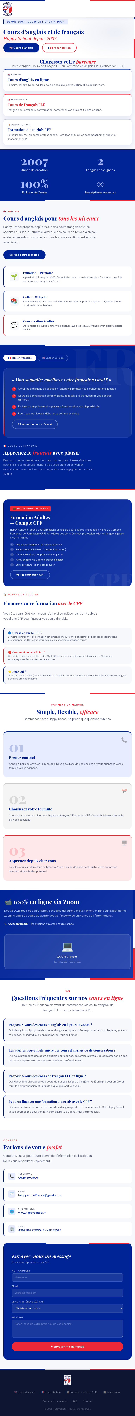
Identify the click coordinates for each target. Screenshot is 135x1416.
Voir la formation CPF (30, 575)
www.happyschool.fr (32, 1212)
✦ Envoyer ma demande (67, 1346)
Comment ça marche (55, 1401)
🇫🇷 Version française (20, 357)
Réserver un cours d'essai (35, 424)
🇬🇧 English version (52, 357)
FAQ (75, 1401)
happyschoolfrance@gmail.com (39, 1195)
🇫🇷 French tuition (59, 48)
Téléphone (25, 1174)
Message (18, 1317)
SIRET (21, 1226)
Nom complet (21, 1270)
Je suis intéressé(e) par (28, 1301)
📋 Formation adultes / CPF (82, 1392)
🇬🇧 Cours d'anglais (21, 48)
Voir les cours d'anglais (24, 255)
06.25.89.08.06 (28, 1177)
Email (21, 1191)
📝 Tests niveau (112, 1392)
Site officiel (26, 1209)
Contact (88, 1401)
